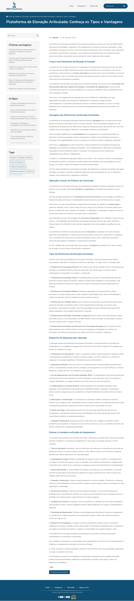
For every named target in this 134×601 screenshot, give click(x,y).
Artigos (13, 98)
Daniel (55, 38)
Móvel (29, 158)
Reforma (30, 171)
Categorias (81, 6)
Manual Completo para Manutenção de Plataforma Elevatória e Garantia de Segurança (22, 82)
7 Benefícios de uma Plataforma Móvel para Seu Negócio (23, 131)
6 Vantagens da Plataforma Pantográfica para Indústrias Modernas (23, 124)
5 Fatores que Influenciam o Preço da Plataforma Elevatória (22, 104)
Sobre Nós (94, 6)
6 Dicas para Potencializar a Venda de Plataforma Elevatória (23, 111)
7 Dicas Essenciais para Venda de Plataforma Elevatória (21, 137)
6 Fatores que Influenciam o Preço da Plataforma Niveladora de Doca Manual (23, 118)
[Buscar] (124, 6)
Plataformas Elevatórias (18, 167)
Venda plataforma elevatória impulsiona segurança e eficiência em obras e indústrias (22, 52)
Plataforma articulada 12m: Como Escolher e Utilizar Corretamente (23, 68)
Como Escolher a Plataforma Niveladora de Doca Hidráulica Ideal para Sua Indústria (22, 60)
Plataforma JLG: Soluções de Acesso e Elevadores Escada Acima (21, 74)
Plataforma (20, 162)
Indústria (13, 158)
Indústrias (22, 158)
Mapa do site (83, 588)
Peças (12, 162)
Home (71, 6)
